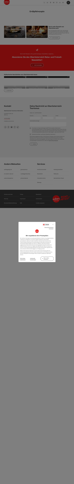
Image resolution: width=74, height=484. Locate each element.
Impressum (51, 228)
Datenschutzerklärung (48, 227)
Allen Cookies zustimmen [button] (46, 258)
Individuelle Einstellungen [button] (33, 259)
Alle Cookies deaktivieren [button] (22, 259)
